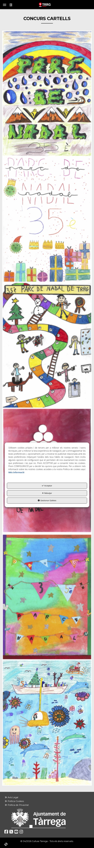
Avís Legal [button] (11, 797)
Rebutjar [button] (47, 493)
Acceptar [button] (47, 485)
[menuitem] (47, 797)
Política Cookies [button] (14, 801)
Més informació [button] (16, 472)
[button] (47, 4)
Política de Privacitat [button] (16, 805)
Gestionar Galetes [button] (47, 500)
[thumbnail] (47, 93)
